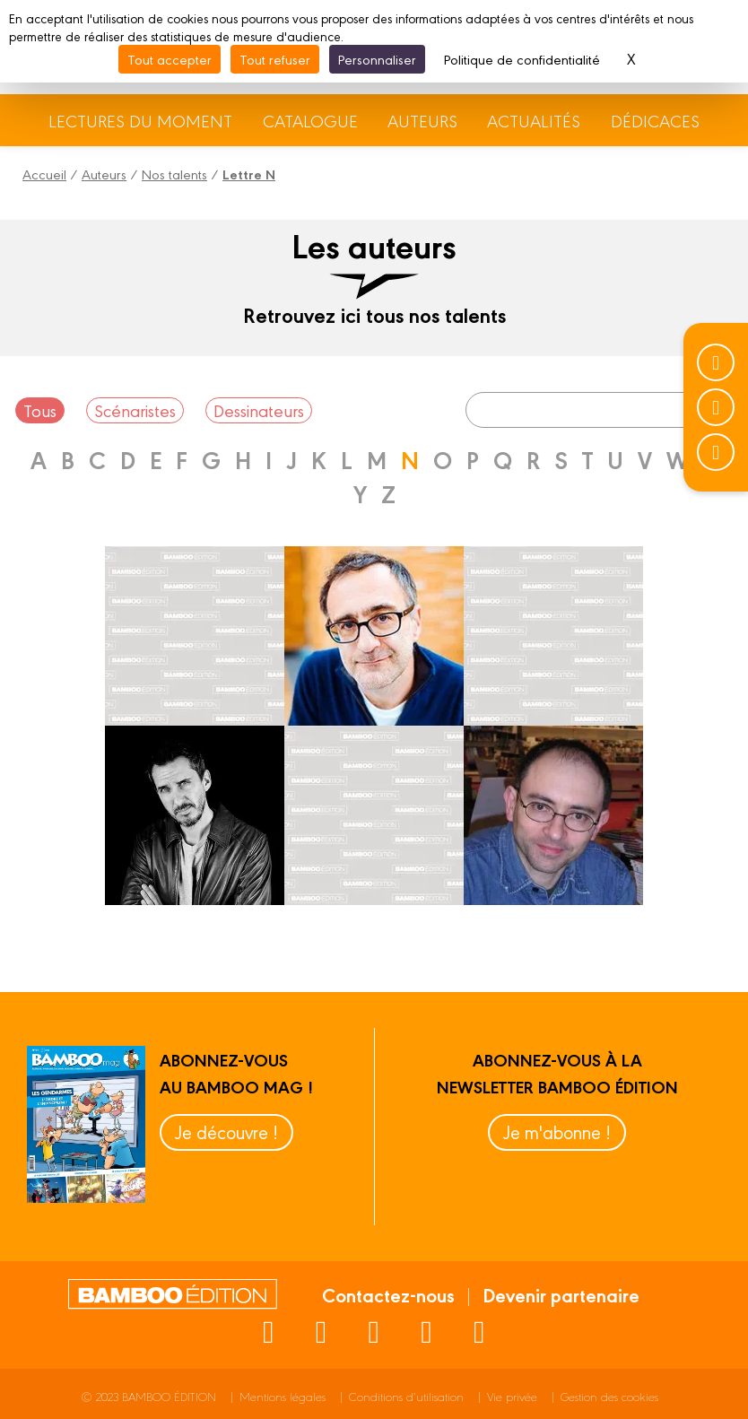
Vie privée (512, 1396)
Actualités (533, 120)
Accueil (44, 173)
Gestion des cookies (609, 1396)
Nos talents (174, 173)
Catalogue (310, 120)
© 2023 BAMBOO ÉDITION (149, 1396)
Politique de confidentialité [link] (522, 58)
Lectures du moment (140, 120)
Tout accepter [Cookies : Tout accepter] (169, 58)
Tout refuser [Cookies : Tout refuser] (274, 58)
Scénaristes (135, 410)
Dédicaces (655, 120)
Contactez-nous (388, 1294)
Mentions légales (282, 1396)
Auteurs (422, 120)
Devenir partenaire (561, 1294)
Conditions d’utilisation (406, 1396)
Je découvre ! (226, 1131)
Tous (40, 410)
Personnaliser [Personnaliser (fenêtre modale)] (377, 58)
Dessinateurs (258, 410)
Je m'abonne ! (557, 1131)
